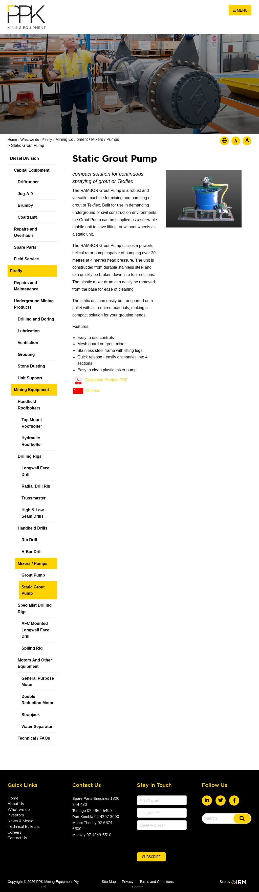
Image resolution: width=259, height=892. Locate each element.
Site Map (109, 882)
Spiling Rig (32, 648)
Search (137, 887)
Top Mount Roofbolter (31, 423)
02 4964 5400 (99, 810)
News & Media (20, 820)
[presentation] (168, 840)
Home (13, 798)
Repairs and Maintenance (26, 286)
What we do (19, 809)
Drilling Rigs (29, 456)
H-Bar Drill (31, 552)
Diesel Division (24, 158)
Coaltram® (28, 217)
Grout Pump (33, 575)
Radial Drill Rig (35, 486)
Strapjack (30, 715)
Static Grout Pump (33, 590)
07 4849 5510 (99, 834)
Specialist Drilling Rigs (35, 608)
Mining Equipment (31, 389)
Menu (240, 10)
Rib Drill (29, 540)
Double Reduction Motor (37, 699)
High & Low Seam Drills (32, 513)
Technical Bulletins (24, 826)
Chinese (92, 390)
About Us (16, 803)
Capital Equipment (31, 170)
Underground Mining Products (34, 304)
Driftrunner (28, 182)
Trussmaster (33, 498)
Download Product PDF (106, 380)
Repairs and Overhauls (25, 232)
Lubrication (29, 331)
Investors (16, 815)
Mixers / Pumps (32, 563)
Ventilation (28, 342)
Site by (233, 882)
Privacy (128, 882)
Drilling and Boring (36, 319)
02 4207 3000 (106, 816)
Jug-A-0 (25, 194)
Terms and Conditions (156, 882)
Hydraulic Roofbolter (31, 441)
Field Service (26, 259)
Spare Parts (25, 247)
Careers (14, 832)
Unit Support (30, 378)
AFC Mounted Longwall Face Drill (35, 629)
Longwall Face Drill (35, 471)
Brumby (25, 205)
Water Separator (37, 726)
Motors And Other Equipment (35, 663)
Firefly (16, 271)
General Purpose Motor (37, 681)
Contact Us (17, 837)
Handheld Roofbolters (29, 404)
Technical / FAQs (34, 738)
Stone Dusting (31, 366)
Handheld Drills (32, 528)
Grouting (26, 354)
